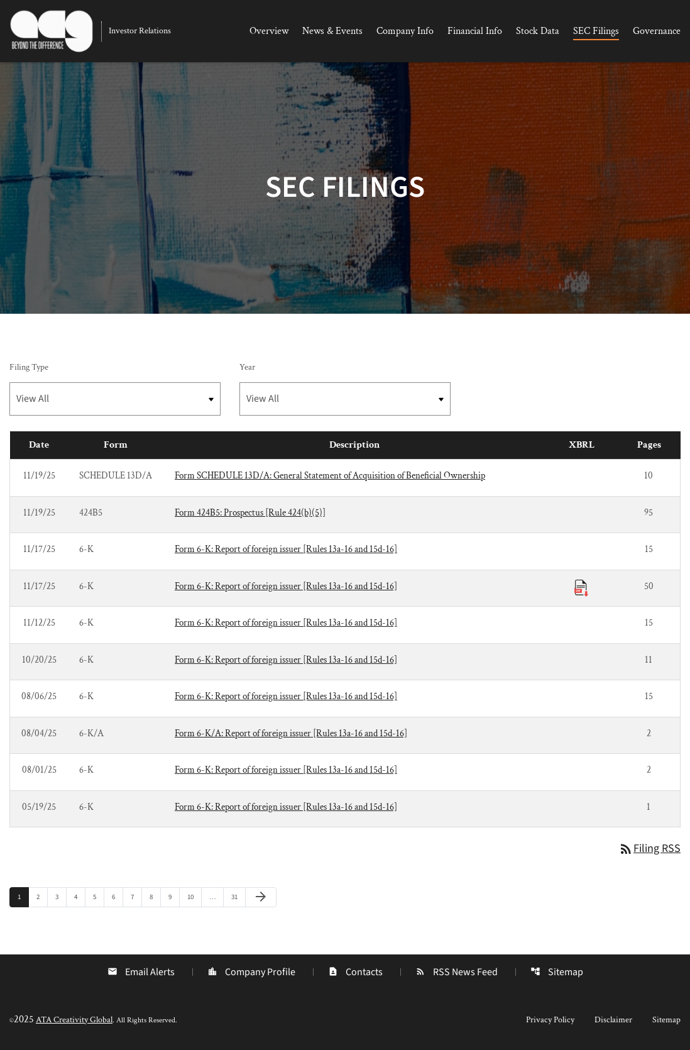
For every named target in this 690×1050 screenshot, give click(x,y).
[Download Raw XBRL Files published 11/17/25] (581, 587)
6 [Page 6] (117, 897)
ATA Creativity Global (74, 1019)
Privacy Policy (550, 1019)
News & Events (332, 31)
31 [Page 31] (238, 897)
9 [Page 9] (174, 897)
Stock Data (537, 31)
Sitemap (556, 972)
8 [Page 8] (155, 897)
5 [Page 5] (98, 897)
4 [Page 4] (79, 897)
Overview (268, 31)
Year (247, 367)
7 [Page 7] (136, 897)
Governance (657, 31)
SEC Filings (596, 31)
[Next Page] (261, 897)
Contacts (355, 972)
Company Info (405, 31)
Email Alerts (141, 972)
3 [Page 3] (61, 897)
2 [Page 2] (42, 897)
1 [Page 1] (23, 897)
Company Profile (251, 972)
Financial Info (474, 31)
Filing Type (28, 367)
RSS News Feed (456, 972)
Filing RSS (649, 848)
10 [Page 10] (194, 897)
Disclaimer (613, 1019)
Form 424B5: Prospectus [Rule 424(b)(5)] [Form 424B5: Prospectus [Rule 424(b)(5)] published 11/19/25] (250, 513)
